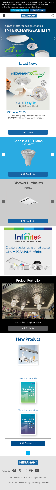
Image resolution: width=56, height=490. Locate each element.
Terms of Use (12, 483)
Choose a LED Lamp (28, 141)
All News (28, 132)
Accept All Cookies (19, 10)
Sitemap (35, 483)
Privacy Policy (24, 483)
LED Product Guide (28, 378)
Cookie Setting (38, 10)
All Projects (28, 328)
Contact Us (45, 483)
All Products (28, 174)
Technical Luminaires (28, 410)
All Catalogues (28, 443)
